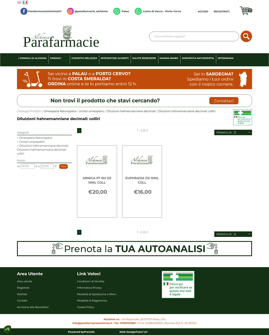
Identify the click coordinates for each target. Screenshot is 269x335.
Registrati (222, 11)
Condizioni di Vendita (90, 281)
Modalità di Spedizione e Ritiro (96, 294)
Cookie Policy (85, 307)
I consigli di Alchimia (32, 58)
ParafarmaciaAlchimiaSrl (40, 11)
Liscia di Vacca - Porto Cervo (158, 11)
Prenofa (89, 331)
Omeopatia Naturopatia (198, 58)
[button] (233, 132)
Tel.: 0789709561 (125, 323)
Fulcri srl (141, 331)
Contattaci (223, 101)
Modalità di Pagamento (92, 300)
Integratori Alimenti (115, 58)
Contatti (22, 300)
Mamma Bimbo (169, 58)
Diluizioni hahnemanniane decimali (131, 111)
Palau (121, 11)
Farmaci (55, 58)
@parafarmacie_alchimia (87, 11)
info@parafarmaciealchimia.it (92, 323)
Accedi (203, 11)
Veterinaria (225, 58)
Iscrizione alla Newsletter (33, 307)
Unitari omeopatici (91, 111)
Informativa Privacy (89, 287)
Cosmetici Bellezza (84, 58)
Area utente (24, 281)
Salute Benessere (144, 58)
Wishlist (235, 11)
